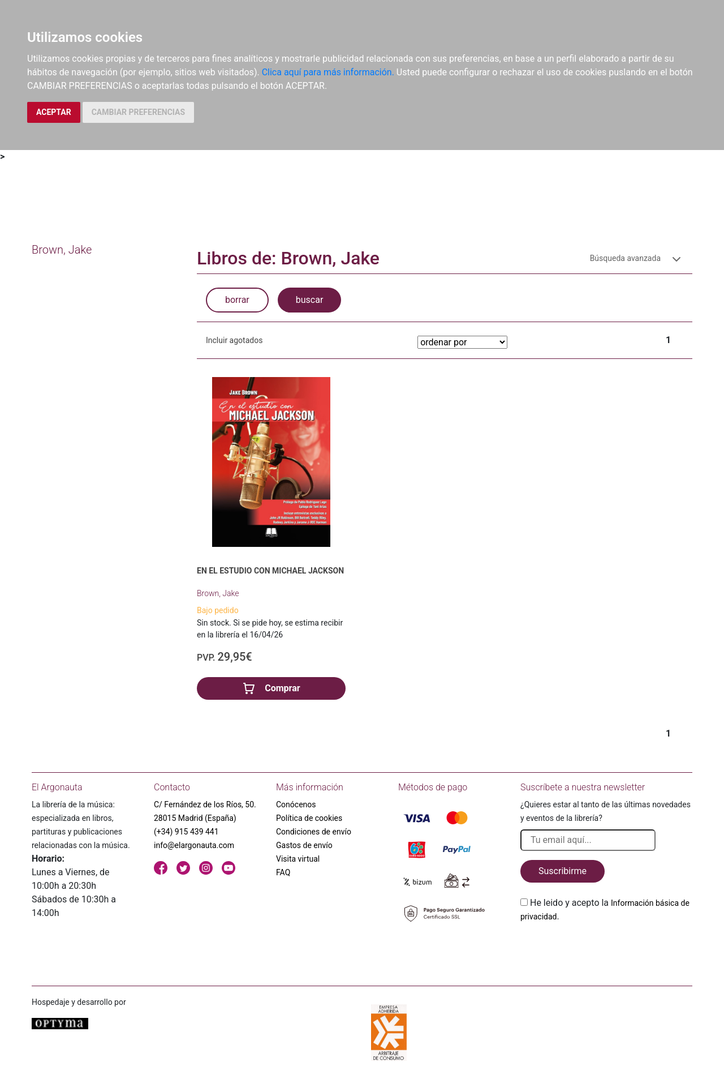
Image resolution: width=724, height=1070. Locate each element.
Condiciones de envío (313, 831)
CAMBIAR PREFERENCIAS (138, 112)
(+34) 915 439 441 (186, 831)
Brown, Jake (218, 593)
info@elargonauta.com (194, 845)
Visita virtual (298, 858)
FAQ (283, 872)
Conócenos (296, 804)
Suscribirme (562, 871)
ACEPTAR (53, 112)
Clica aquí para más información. (328, 72)
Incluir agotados (234, 340)
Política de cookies (309, 818)
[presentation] (606, 950)
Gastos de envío (304, 845)
